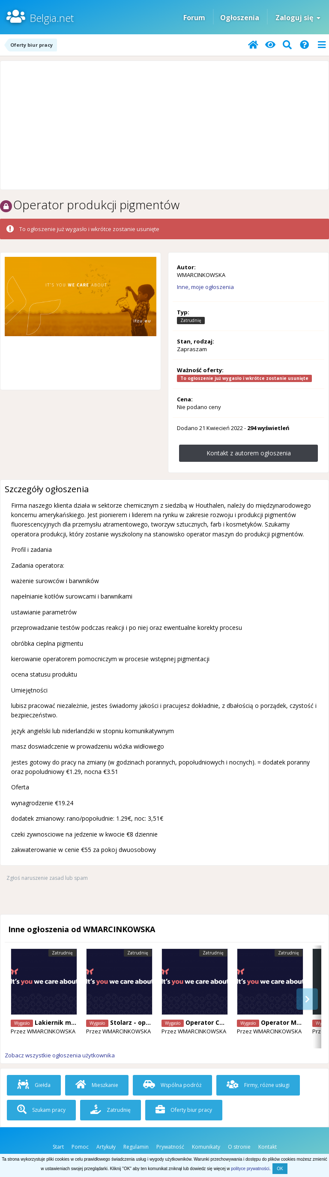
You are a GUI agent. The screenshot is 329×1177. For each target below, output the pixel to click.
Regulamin (136, 1146)
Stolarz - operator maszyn (150, 1022)
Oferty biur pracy (184, 1110)
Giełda (34, 1085)
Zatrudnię (110, 1110)
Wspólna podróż (172, 1085)
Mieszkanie (96, 1085)
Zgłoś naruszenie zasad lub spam (47, 878)
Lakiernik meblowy (64, 1022)
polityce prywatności (250, 1168)
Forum (194, 17)
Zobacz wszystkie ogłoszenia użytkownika (60, 1055)
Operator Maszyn (287, 1022)
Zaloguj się (297, 17)
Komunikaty (206, 1146)
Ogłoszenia (239, 17)
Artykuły (106, 1146)
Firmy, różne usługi (258, 1085)
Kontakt (267, 1146)
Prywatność (170, 1146)
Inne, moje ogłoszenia (205, 287)
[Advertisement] (164, 125)
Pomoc (80, 1146)
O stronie (239, 1146)
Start (58, 1146)
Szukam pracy (41, 1110)
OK (280, 1168)
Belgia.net (52, 18)
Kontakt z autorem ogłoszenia (248, 453)
